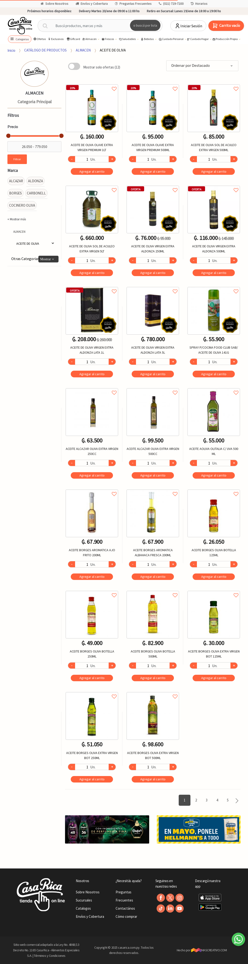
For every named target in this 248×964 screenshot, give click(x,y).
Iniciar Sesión (188, 26)
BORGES (15, 193)
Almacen (89, 39)
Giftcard (73, 38)
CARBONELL (36, 193)
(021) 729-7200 (171, 3)
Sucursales (84, 900)
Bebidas (147, 39)
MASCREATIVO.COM (209, 950)
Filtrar (17, 159)
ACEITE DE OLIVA (113, 50)
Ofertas (39, 38)
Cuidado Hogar (198, 39)
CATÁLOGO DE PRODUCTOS (45, 50)
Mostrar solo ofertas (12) (101, 67)
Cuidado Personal (171, 39)
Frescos (107, 39)
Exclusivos (55, 38)
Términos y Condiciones (49, 955)
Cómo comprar (126, 916)
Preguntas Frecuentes (133, 3)
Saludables (127, 39)
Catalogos (83, 908)
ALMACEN (83, 50)
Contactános (125, 908)
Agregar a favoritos (92, 83)
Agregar (92, 171)
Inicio (11, 50)
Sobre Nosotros (54, 3)
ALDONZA (35, 181)
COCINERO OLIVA (22, 205)
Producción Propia (225, 39)
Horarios (199, 3)
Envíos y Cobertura (92, 3)
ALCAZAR (16, 181)
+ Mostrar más (16, 219)
